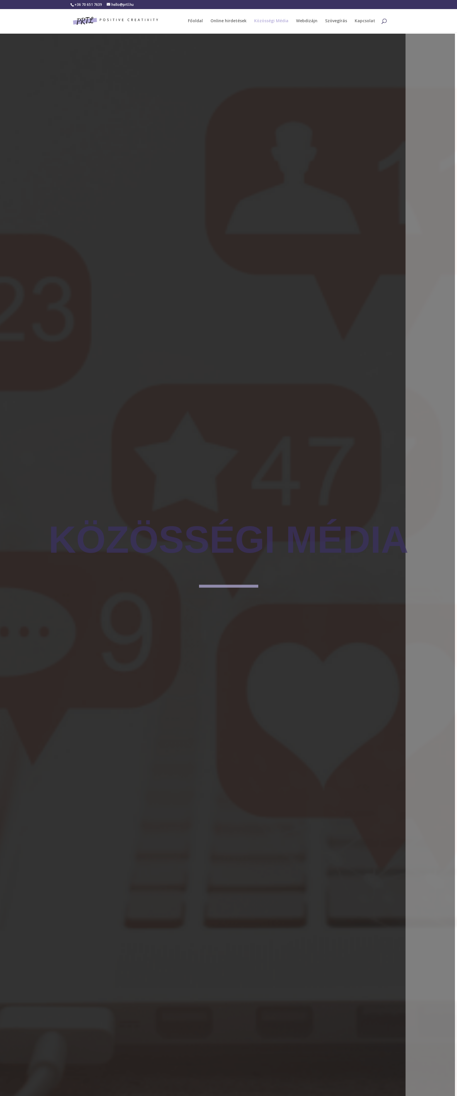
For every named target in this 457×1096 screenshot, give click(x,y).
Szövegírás (336, 21)
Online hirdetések (228, 21)
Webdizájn (306, 21)
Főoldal (195, 21)
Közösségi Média (271, 21)
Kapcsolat (365, 21)
